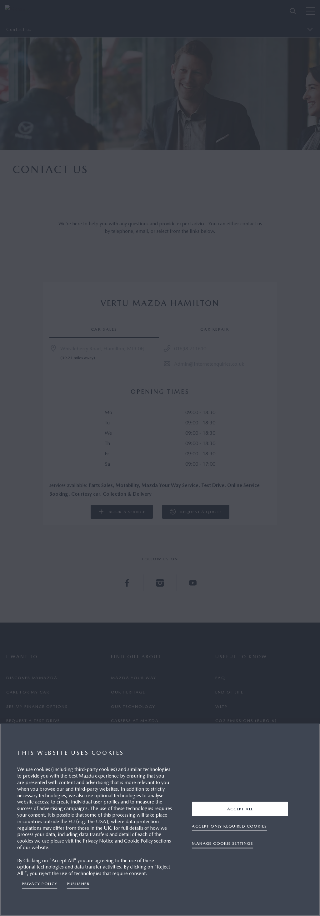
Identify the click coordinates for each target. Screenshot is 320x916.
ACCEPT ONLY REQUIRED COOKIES (229, 825)
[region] (160, 819)
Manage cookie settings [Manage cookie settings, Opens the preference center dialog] (222, 843)
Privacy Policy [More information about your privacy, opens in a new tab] (40, 883)
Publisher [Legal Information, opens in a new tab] (78, 883)
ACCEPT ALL (240, 808)
